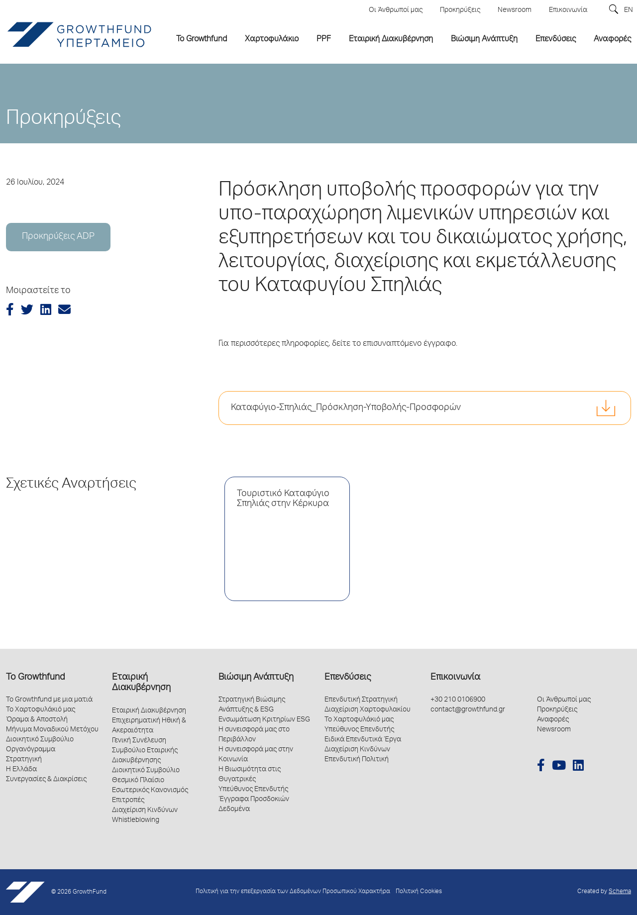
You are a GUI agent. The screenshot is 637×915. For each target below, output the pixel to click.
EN (628, 10)
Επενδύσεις (347, 677)
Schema (620, 892)
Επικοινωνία (455, 677)
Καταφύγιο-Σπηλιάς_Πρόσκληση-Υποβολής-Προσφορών (346, 408)
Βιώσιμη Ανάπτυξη (256, 677)
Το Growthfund (35, 677)
